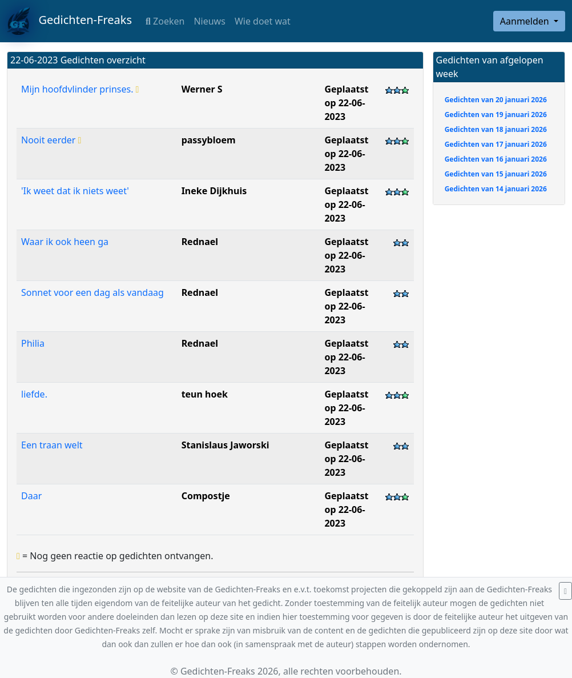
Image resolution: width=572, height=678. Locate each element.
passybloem (209, 140)
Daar (31, 496)
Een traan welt (52, 445)
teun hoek (205, 394)
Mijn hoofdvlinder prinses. (80, 89)
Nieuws (209, 21)
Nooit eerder (51, 140)
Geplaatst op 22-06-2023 (346, 103)
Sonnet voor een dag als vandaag (92, 292)
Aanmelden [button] (525, 21)
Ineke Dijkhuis (214, 190)
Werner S (202, 89)
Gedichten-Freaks (69, 21)
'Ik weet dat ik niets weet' (75, 190)
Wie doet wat (263, 21)
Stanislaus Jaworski (225, 445)
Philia (33, 343)
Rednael (200, 241)
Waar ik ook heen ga (64, 241)
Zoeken (165, 21)
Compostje (206, 496)
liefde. (34, 394)
